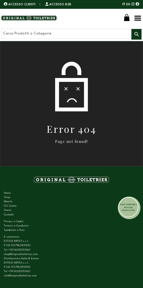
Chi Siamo (10, 206)
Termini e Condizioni (16, 226)
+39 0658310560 (19, 250)
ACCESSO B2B (58, 4)
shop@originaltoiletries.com (21, 254)
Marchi (8, 201)
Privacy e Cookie (13, 221)
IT (123, 4)
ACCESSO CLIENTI (20, 4)
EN (128, 4)
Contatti (9, 214)
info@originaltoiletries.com (20, 275)
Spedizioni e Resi (14, 230)
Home (7, 193)
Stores (8, 210)
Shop (7, 197)
